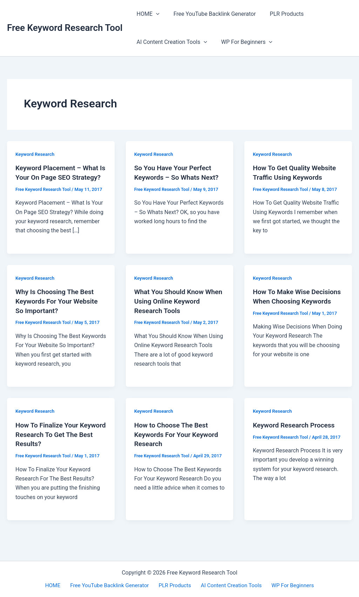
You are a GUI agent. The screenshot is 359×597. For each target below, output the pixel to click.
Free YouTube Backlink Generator (210, 14)
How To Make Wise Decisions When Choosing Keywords (293, 309)
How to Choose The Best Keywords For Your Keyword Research (178, 441)
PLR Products (280, 14)
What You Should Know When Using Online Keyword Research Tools (178, 309)
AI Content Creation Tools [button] (170, 42)
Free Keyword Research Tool (65, 27)
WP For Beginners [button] (242, 42)
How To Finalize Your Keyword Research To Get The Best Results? (55, 441)
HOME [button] (146, 14)
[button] (154, 14)
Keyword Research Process (295, 432)
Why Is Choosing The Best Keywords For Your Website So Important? (58, 309)
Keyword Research (35, 154)
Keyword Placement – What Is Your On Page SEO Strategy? (58, 177)
